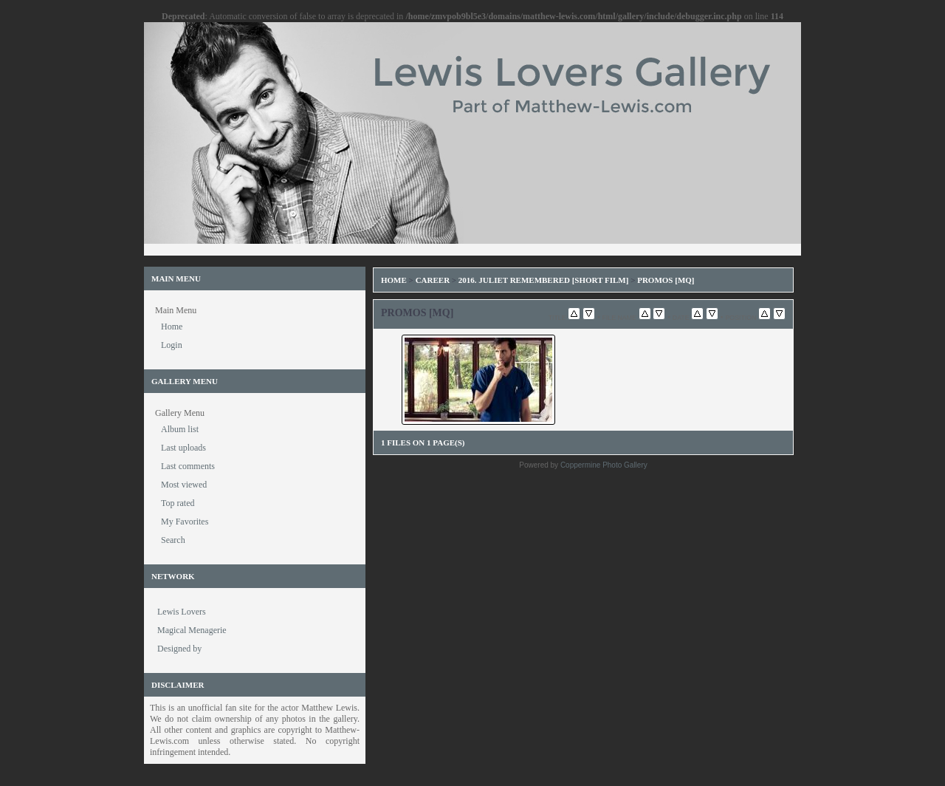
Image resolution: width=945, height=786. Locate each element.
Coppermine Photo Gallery (603, 465)
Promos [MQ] (665, 280)
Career (433, 280)
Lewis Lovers (181, 611)
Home (394, 280)
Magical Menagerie (192, 630)
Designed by (179, 648)
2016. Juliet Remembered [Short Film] (543, 280)
